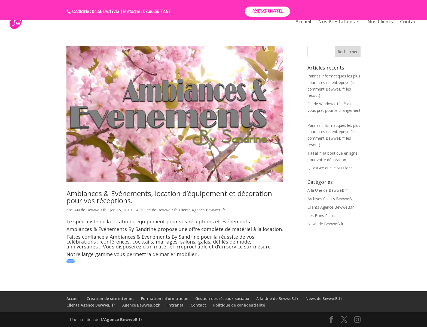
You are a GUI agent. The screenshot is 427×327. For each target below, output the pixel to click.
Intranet (175, 305)
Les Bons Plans (321, 215)
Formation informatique (164, 298)
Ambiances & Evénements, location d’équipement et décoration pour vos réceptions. (169, 196)
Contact (409, 22)
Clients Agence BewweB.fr (202, 209)
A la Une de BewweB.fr (156, 209)
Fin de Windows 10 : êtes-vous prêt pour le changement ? (334, 110)
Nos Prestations (336, 22)
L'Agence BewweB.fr (121, 319)
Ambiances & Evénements (96, 229)
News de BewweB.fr (325, 223)
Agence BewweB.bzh (141, 305)
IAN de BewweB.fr (89, 209)
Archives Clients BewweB (329, 198)
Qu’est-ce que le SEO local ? (331, 167)
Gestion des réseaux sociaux (222, 298)
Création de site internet (110, 298)
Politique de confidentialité (239, 305)
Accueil (303, 22)
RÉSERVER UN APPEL (267, 11)
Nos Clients (380, 22)
